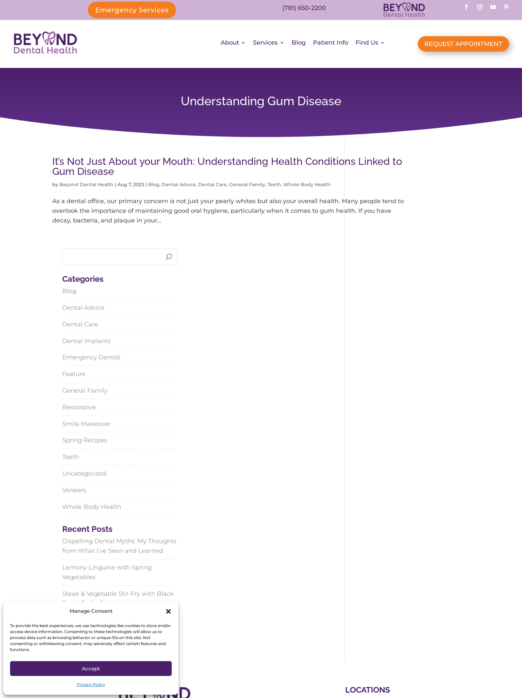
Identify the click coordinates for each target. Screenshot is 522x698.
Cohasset (389, 614)
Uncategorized (376, 384)
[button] (168, 611)
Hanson (361, 629)
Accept (91, 668)
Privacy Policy (91, 684)
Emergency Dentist (384, 268)
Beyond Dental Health (87, 187)
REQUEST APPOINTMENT (463, 45)
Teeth (274, 187)
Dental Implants (379, 251)
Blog (299, 45)
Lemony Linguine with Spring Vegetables (399, 482)
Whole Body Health (384, 417)
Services (265, 45)
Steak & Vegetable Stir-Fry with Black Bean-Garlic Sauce (410, 509)
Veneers (367, 400)
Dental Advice (179, 187)
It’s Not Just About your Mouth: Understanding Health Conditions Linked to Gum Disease (177, 168)
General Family (247, 187)
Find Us (367, 45)
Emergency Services (132, 10)
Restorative (371, 317)
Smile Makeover (379, 334)
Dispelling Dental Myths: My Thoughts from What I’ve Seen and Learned (412, 456)
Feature (366, 284)
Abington (346, 614)
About (230, 45)
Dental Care (212, 187)
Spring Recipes (377, 351)
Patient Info (330, 45)
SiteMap (287, 671)
